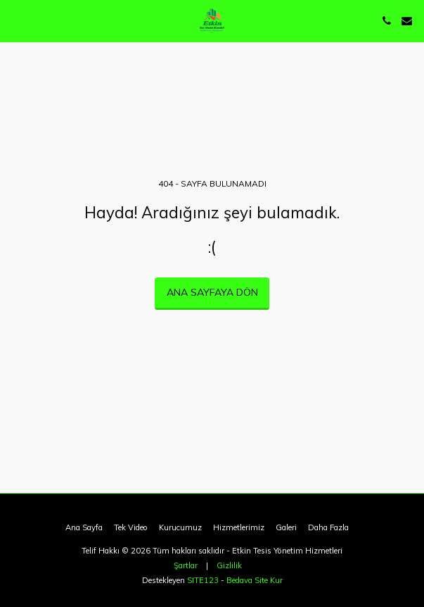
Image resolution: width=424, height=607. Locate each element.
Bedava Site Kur (254, 580)
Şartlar (186, 565)
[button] (15, 20)
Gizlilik (229, 565)
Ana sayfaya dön (212, 292)
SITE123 (203, 580)
